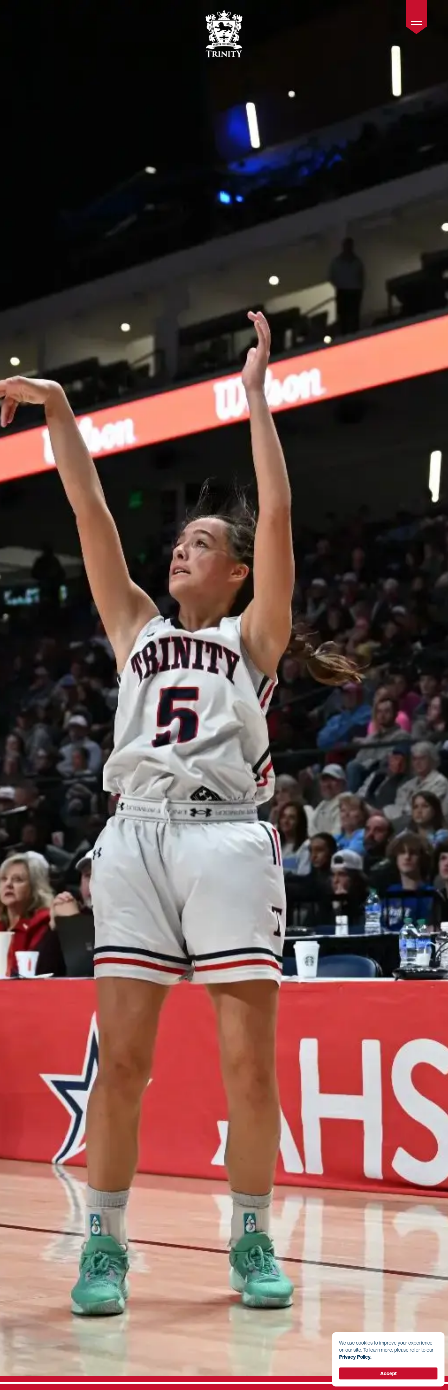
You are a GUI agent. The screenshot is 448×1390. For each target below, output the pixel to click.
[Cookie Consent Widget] (388, 1359)
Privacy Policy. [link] (355, 1357)
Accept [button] (388, 1373)
